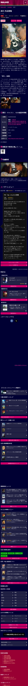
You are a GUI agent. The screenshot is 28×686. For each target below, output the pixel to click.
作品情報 (9, 7)
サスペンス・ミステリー (14, 15)
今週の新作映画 (7, 657)
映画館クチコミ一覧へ (13, 624)
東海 (16, 595)
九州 (2, 605)
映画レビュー (14, 546)
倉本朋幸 (14, 122)
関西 (2, 595)
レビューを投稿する (13, 265)
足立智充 (14, 124)
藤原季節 (19, 124)
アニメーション (18, 615)
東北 (16, 597)
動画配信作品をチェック (13, 463)
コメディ (3, 621)
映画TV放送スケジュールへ (14, 582)
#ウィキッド (10, 553)
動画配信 (19, 20)
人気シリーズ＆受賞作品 (9, 660)
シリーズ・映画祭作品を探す (13, 558)
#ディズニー (3, 555)
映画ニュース (7, 685)
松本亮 (18, 122)
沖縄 (16, 605)
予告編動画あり (23, 15)
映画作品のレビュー (8, 661)
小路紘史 (14, 119)
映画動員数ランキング (9, 677)
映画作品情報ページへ (6, 642)
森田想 (18, 121)
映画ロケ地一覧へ (13, 627)
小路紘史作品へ (13, 286)
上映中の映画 (7, 655)
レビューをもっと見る (13, 262)
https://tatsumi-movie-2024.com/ (16, 138)
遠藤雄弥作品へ (13, 299)
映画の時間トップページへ (7, 644)
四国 (16, 603)
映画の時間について (13, 638)
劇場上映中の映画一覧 (13, 440)
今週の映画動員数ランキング (7, 417)
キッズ (16, 618)
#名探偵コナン (18, 553)
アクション (3, 615)
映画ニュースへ (13, 506)
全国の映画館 (7, 669)
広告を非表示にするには (20, 365)
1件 (5, 17)
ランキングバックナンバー (10, 678)
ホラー (16, 621)
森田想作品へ (14, 313)
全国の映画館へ (13, 609)
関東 (16, 592)
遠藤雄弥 (14, 121)
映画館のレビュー (8, 670)
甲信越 (2, 600)
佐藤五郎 (22, 121)
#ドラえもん (3, 553)
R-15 (2, 15)
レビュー (13, 20)
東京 (2, 592)
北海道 (2, 597)
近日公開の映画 (7, 658)
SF (1, 618)
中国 (2, 603)
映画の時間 (3, 7)
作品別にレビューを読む (9, 663)
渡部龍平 (22, 122)
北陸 (16, 600)
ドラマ (6, 15)
